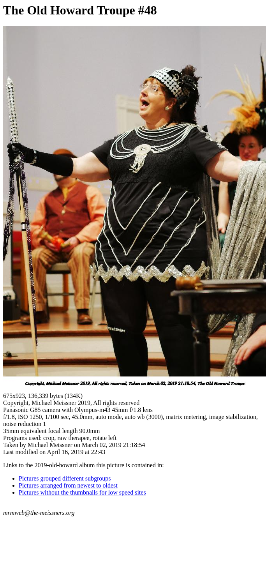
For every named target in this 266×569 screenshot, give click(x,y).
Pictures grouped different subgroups (65, 478)
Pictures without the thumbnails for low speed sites (82, 492)
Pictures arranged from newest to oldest (68, 485)
